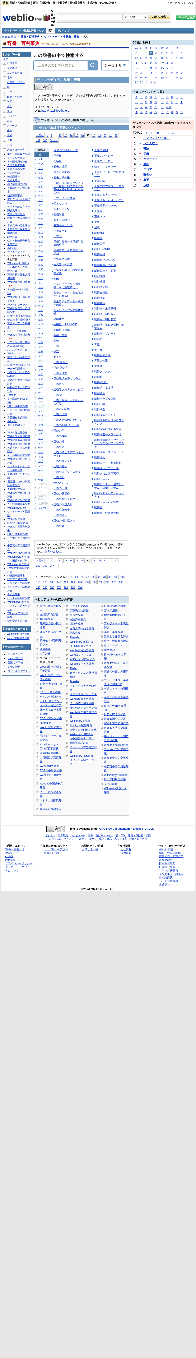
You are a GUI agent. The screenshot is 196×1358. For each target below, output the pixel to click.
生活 (9, 111)
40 (87, 577)
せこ (40, 200)
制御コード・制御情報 (107, 462)
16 (82, 135)
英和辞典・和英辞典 (171, 856)
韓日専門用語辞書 (115, 779)
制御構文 (99, 457)
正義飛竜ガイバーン (106, 205)
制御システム (102, 478)
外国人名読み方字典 (18, 206)
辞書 (5, 2)
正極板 (57, 155)
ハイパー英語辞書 (50, 696)
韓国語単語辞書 (79, 742)
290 (73, 587)
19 (99, 135)
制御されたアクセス (106, 468)
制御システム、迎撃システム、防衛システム (109, 486)
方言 (9, 144)
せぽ (40, 479)
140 (59, 582)
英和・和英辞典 (41, 2)
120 (45, 582)
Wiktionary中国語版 (115, 775)
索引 (50, 30)
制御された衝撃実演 (106, 473)
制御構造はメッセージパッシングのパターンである (109, 443)
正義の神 (58, 441)
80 (109, 577)
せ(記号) (42, 508)
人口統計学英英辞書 (18, 504)
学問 (9, 101)
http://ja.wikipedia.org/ (55, 110)
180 (87, 582)
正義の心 (58, 477)
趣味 (9, 120)
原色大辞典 (76, 615)
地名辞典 (45, 649)
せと (40, 246)
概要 (146, 179)
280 (66, 587)
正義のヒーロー (103, 161)
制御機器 (99, 276)
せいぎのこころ (63, 482)
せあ (40, 159)
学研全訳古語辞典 (50, 809)
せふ (40, 282)
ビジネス (12, 63)
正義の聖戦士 (61, 509)
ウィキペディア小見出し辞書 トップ (24, 30)
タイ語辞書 (111, 784)
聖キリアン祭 (61, 209)
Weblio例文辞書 (49, 766)
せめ (40, 310)
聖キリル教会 (61, 219)
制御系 (98, 376)
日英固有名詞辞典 (115, 714)
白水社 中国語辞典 (81, 725)
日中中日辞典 (59, 2)
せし (40, 209)
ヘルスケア (13, 116)
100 (121, 577)
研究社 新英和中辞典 (19, 315)
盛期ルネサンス (63, 225)
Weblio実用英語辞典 (82, 663)
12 (60, 135)
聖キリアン (60, 203)
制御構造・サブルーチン (109, 452)
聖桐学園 (58, 214)
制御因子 (99, 243)
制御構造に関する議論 (107, 429)
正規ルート (60, 230)
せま (40, 296)
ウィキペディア (113, 645)
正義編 (98, 211)
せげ (40, 383)
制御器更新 (101, 292)
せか (40, 182)
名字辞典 (45, 653)
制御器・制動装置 (105, 319)
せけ (40, 195)
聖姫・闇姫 (60, 335)
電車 (9, 77)
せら (40, 333)
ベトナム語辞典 (168, 881)
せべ (40, 452)
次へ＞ (54, 140)
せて (40, 241)
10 (71, 577)
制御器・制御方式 (105, 314)
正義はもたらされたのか (109, 200)
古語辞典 (92, 2)
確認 (146, 148)
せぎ (40, 374)
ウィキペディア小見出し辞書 (61, 36)
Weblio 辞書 (9, 36)
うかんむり (150, 143)
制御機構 (99, 281)
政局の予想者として (65, 150)
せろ (40, 351)
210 (107, 582)
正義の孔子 (60, 466)
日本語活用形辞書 (115, 606)
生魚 (97, 222)
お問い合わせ (53, 551)
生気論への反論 (63, 264)
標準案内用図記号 (17, 184)
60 (98, 577)
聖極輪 (57, 161)
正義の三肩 (60, 488)
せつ (40, 236)
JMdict (73, 668)
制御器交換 (101, 287)
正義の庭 (58, 526)
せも (40, 314)
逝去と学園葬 (61, 172)
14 (71, 135)
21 (110, 135)
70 (104, 577)
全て (5, 59)
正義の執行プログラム (67, 499)
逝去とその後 (61, 177)
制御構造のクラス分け (107, 434)
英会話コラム (15, 654)
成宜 (56, 351)
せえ (40, 172)
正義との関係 (61, 408)
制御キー (99, 339)
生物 (9, 130)
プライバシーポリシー (18, 863)
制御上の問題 (102, 248)
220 (114, 582)
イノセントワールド (156, 138)
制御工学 (99, 404)
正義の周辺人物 (63, 504)
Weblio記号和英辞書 (18, 436)
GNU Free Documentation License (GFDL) (126, 828)
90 (115, 577)
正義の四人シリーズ (106, 194)
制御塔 (98, 238)
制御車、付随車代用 (106, 512)
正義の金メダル (63, 460)
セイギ (57, 356)
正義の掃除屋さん (64, 520)
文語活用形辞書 (49, 614)
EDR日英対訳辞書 (51, 718)
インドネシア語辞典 (171, 874)
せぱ (40, 461)
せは (40, 273)
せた (40, 227)
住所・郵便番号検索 (116, 641)
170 (80, 582)
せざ (40, 392)
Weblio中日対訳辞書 (18, 553)
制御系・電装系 (103, 387)
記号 (168, 107)
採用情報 (126, 853)
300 (45, 140)
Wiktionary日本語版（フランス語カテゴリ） (82, 760)
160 (73, 582)
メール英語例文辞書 (82, 703)
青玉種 (98, 349)
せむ (40, 305)
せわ (40, 356)
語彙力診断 (14, 666)
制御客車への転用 (105, 265)
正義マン (99, 216)
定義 (146, 153)
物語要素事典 (78, 619)
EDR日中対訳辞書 (51, 770)
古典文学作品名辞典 (82, 628)
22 (116, 135)
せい (40, 163)
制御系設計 (101, 382)
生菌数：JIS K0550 (65, 324)
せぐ (40, 379)
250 (45, 587)
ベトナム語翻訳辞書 (18, 598)
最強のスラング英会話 (83, 707)
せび (40, 443)
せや (40, 319)
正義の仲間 (101, 150)
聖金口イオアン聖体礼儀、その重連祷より (67, 285)
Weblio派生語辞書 (115, 718)
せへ (40, 287)
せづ (40, 424)
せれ (40, 346)
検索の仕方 (12, 853)
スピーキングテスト (19, 671)
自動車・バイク (16, 82)
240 (38, 587)
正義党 (57, 394)
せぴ (40, 466)
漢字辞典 (109, 650)
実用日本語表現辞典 (18, 154)
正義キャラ (60, 384)
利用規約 (10, 859)
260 (52, 587)
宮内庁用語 (111, 610)
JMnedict (45, 722)
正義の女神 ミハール (66, 425)
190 (93, 582)
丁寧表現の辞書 (79, 610)
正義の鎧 (58, 446)
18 (94, 135)
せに (40, 255)
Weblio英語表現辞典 (116, 723)
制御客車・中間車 (105, 270)
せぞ (40, 411)
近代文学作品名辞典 (116, 636)
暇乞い (147, 174)
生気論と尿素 (61, 259)
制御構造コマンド (105, 414)
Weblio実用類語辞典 (82, 650)
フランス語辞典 (168, 870)
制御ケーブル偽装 (105, 398)
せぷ (40, 470)
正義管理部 (60, 373)
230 (121, 582)
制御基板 (99, 303)
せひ (40, 278)
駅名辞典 (75, 632)
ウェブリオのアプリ (56, 849)
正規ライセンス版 (64, 198)
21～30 (170, 132)
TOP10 (137, 132)
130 (52, 582)
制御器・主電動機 (105, 308)
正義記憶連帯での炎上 (67, 378)
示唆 (146, 185)
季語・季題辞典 (113, 632)
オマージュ (150, 159)
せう (40, 168)
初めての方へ (175, 2)
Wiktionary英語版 (80, 720)
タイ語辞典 (166, 877)
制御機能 (99, 297)
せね (40, 264)
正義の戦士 (60, 515)
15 (76, 135)
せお (40, 177)
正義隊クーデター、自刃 (68, 389)
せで (40, 429)
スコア (147, 169)
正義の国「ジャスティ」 (68, 471)
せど (40, 433)
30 (82, 577)
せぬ (40, 259)
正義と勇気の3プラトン (67, 419)
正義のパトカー (103, 155)
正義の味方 (101, 180)
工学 (9, 92)
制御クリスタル (103, 371)
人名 (9, 140)
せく (40, 191)
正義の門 (58, 430)
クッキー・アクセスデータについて (20, 868)
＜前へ (40, 135)
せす (40, 214)
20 (105, 135)
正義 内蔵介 (60, 362)
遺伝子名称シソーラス (83, 694)
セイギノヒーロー (105, 166)
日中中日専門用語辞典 (83, 729)
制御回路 (99, 254)
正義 (56, 345)
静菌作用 (58, 319)
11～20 (154, 132)
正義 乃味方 (60, 367)
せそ (40, 223)
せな (40, 250)
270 (59, 587)
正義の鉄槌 (60, 436)
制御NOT (100, 232)
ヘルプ (190, 2)
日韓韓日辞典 (77, 2)
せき (40, 186)
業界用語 (12, 67)
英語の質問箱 (15, 662)
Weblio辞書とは (14, 849)
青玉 (97, 344)
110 (38, 582)
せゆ (40, 324)
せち (40, 232)
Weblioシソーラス (80, 655)
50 (93, 577)
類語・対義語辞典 (20, 2)
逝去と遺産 (60, 166)
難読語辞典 (46, 619)
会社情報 (126, 849)
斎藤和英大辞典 (49, 753)
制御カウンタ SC (104, 259)
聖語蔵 (98, 366)
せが (40, 369)
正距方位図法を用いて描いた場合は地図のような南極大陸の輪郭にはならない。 (68, 187)
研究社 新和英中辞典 (82, 659)
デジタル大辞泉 (79, 606)
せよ (40, 328)
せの (40, 269)
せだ (40, 415)
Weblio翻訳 (166, 859)
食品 (9, 135)
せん (40, 365)
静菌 (56, 278)
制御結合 (99, 393)
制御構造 (99, 409)
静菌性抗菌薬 (61, 329)
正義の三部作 (61, 493)
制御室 (98, 507)
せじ (40, 397)
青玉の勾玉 (101, 360)
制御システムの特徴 (106, 501)
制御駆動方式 (102, 355)
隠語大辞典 (76, 623)
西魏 (56, 340)
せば (40, 438)
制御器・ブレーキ (105, 333)
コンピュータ (14, 72)
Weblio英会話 (15, 658)
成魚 (97, 227)
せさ (40, 204)
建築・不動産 (14, 96)
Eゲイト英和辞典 (50, 692)
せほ (40, 291)
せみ (40, 301)
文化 (9, 106)
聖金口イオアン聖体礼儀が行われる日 (68, 294)
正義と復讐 (60, 414)
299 (38, 140)
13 (65, 135)
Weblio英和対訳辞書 (116, 744)
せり (40, 337)
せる (40, 342)
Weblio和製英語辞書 (82, 698)
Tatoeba (74, 681)
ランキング (63, 30)
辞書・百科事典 (30, 36)
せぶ (40, 447)
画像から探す (52, 853)
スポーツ (12, 125)
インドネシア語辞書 (18, 583)
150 (66, 582)
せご (40, 388)
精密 (146, 164)
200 (100, 582)
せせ (40, 218)
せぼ (40, 456)
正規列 (57, 236)
